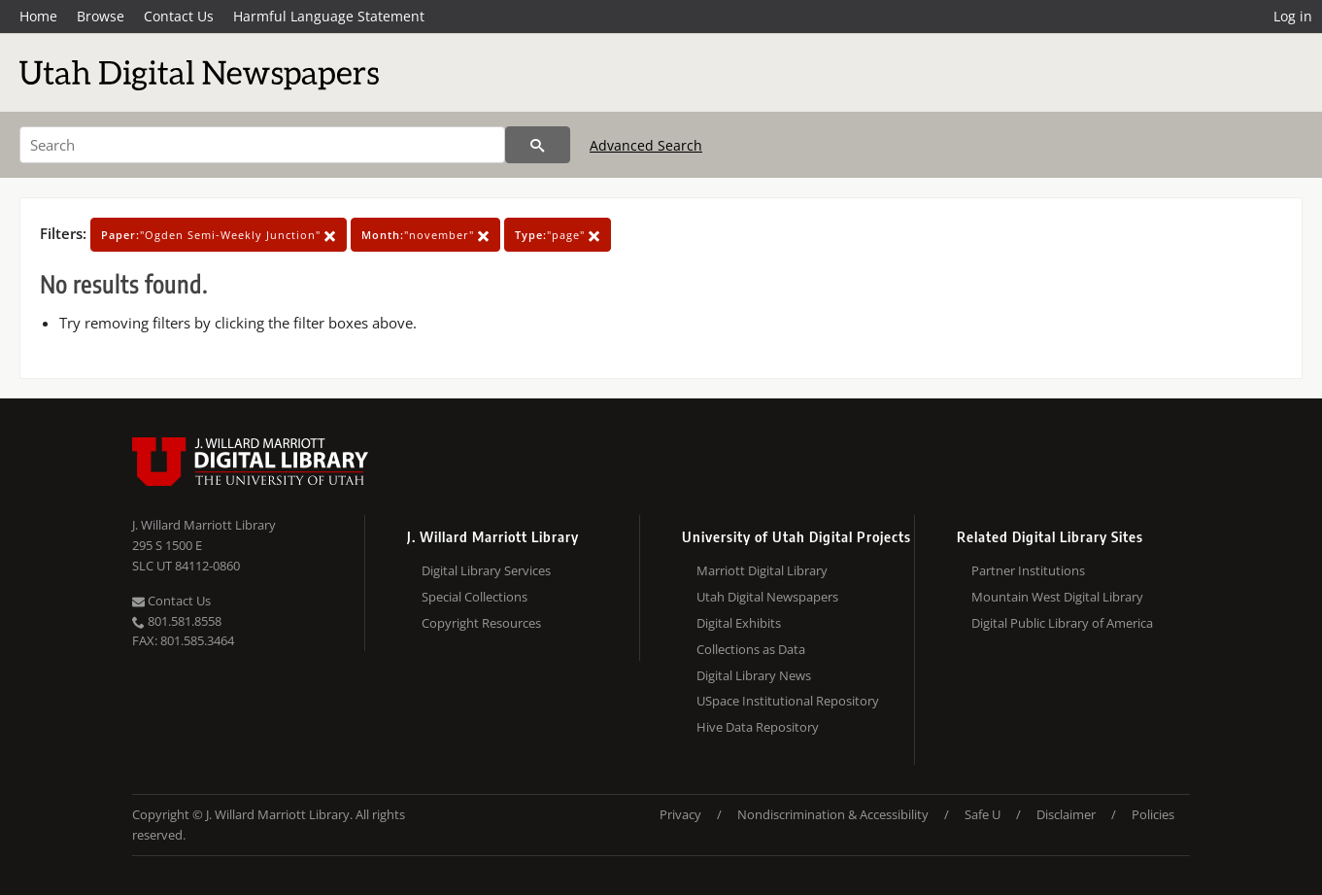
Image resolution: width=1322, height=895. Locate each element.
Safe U (982, 814)
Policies (1153, 814)
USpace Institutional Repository (787, 700)
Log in (1292, 16)
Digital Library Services (486, 570)
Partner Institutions (1028, 570)
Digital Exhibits (738, 623)
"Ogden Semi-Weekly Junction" (218, 234)
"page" (557, 234)
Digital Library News (753, 675)
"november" (425, 234)
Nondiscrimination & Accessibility (833, 814)
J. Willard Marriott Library (204, 525)
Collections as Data (750, 649)
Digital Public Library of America (1062, 623)
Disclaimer (1066, 814)
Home (38, 16)
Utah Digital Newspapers (767, 596)
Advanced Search (646, 145)
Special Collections (474, 596)
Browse (100, 16)
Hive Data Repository (757, 727)
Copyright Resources (481, 623)
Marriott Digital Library (762, 570)
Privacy (680, 814)
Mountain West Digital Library (1057, 596)
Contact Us (179, 16)
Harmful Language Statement (328, 16)
